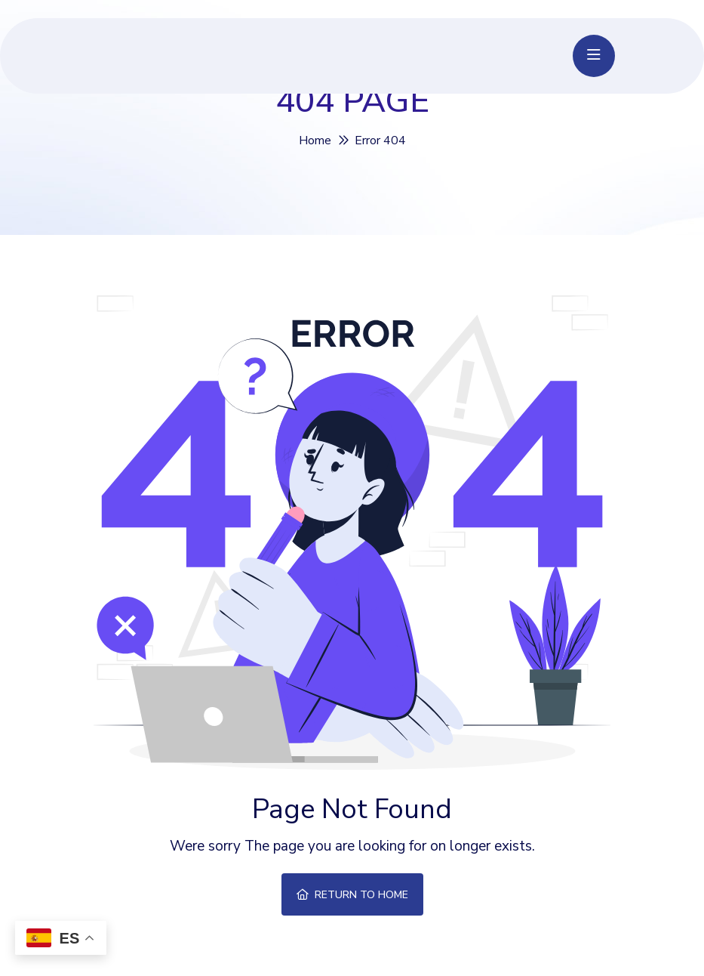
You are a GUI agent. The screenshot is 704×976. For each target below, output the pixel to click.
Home (315, 140)
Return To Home (352, 895)
